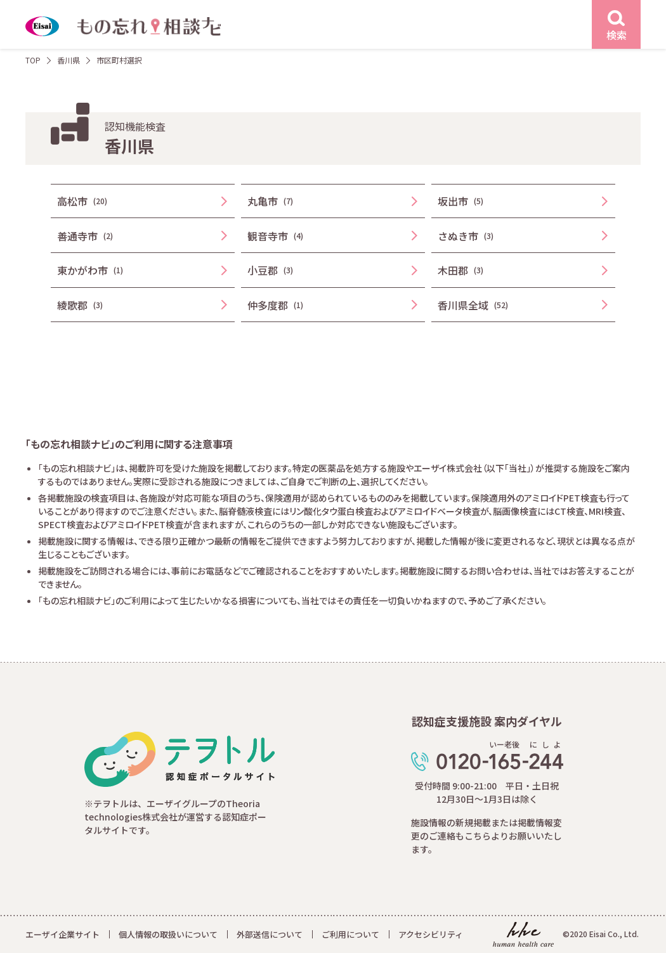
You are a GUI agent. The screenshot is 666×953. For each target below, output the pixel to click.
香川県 (68, 60)
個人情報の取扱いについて (168, 934)
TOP (33, 60)
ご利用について (350, 934)
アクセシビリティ (430, 934)
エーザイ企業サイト (62, 934)
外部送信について (270, 934)
